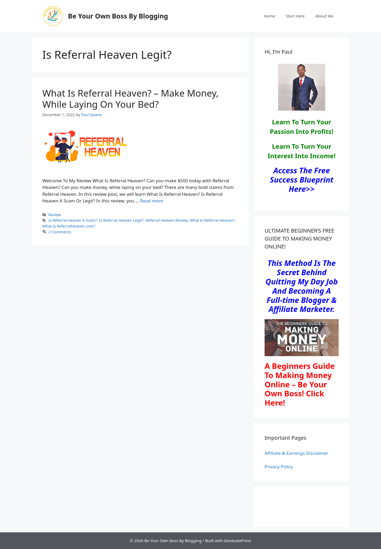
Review (54, 214)
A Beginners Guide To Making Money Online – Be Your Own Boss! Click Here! (300, 384)
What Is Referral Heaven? (212, 220)
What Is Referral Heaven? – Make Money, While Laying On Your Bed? (130, 98)
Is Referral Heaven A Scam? (72, 220)
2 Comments (59, 231)
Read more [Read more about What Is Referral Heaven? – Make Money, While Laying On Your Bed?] (151, 201)
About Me (324, 16)
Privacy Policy (279, 467)
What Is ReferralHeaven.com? (68, 226)
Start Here (295, 16)
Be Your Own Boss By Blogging (118, 15)
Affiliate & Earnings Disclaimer (296, 453)
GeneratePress (237, 540)
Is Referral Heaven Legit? (121, 220)
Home (269, 16)
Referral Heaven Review (167, 220)
